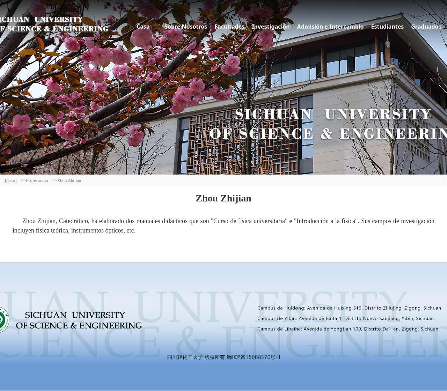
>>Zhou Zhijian (66, 180)
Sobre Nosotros (185, 26)
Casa (143, 26)
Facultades (229, 26)
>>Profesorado (34, 180)
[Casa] (11, 180)
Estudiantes (387, 26)
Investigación (271, 26)
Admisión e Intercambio (330, 26)
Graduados (426, 26)
